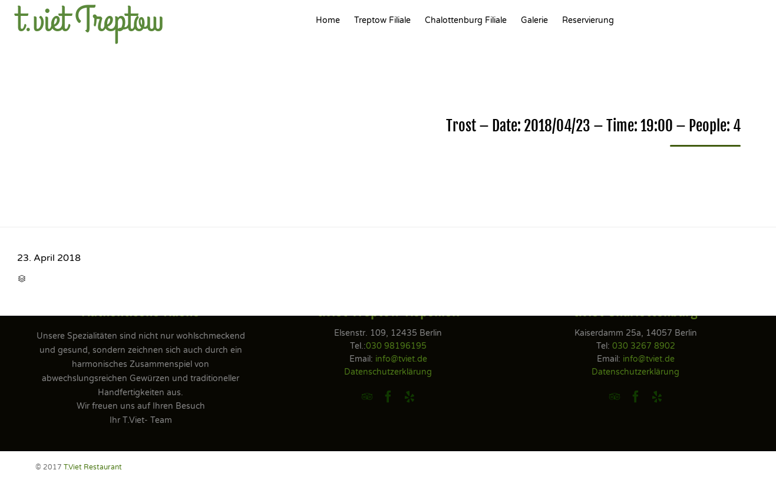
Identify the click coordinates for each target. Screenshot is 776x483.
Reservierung (588, 20)
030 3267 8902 (643, 346)
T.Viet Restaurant (93, 467)
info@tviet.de (401, 359)
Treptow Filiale (382, 20)
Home (328, 20)
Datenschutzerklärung (388, 372)
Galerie (534, 20)
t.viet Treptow (90, 20)
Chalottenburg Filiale (466, 20)
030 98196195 (396, 346)
